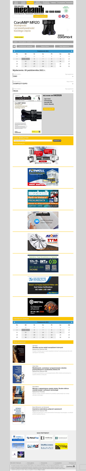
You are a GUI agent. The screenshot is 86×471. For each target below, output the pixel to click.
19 (25, 335)
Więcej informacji (19, 143)
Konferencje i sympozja (25, 46)
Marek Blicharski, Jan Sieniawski (40, 407)
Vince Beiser (35, 386)
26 (25, 337)
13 (34, 332)
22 (51, 335)
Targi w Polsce (45, 46)
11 (17, 332)
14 (43, 332)
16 (60, 332)
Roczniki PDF (48, 102)
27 (17, 327)
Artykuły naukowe (23, 2)
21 (43, 335)
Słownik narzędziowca (37, 2)
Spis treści (47, 99)
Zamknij (70, 466)
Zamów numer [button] (48, 109)
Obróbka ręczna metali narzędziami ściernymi (47, 347)
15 (51, 332)
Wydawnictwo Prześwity (38, 391)
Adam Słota (35, 366)
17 (69, 332)
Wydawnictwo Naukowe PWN (39, 349)
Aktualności (30, 2)
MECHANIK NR (52, 95)
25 (17, 337)
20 (34, 335)
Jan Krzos (34, 345)
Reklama (53, 2)
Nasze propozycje (20, 342)
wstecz (15, 42)
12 (25, 332)
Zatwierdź (57, 140)
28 (25, 327)
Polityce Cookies (41, 469)
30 (43, 327)
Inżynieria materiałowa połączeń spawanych (47, 409)
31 (69, 337)
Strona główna (16, 2)
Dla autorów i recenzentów (46, 2)
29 (34, 327)
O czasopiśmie (61, 2)
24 (69, 335)
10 (69, 330)
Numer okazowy (49, 104)
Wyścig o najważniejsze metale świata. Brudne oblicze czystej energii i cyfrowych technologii (50, 389)
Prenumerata (69, 2)
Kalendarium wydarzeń (21, 318)
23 (60, 335)
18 (17, 335)
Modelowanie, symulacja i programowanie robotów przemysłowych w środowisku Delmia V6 (49, 368)
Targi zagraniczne (64, 46)
